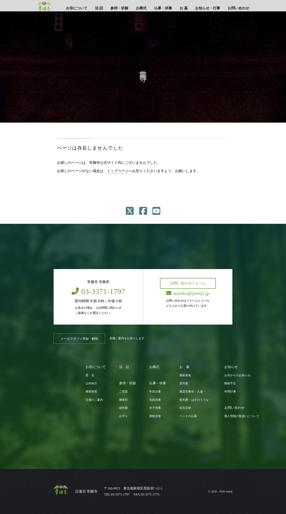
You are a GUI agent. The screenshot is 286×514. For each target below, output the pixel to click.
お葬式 (141, 8)
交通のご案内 (94, 399)
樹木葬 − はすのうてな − (195, 399)
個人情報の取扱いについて (241, 416)
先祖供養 (155, 399)
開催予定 (230, 383)
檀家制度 (91, 391)
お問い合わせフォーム (188, 283)
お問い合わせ (238, 8)
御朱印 (123, 399)
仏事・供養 (163, 8)
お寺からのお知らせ (237, 375)
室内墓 (183, 383)
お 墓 (184, 8)
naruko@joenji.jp (187, 293)
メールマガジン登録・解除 (79, 338)
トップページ (117, 171)
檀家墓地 (185, 375)
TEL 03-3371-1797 (116, 494)
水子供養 (155, 407)
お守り (123, 416)
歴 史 (90, 375)
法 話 (99, 8)
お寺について (76, 8)
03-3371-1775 (150, 494)
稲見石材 (185, 407)
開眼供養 (155, 416)
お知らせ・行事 (207, 8)
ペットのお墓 (188, 416)
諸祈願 (123, 407)
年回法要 (155, 391)
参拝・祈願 (119, 8)
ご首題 (123, 391)
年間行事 (230, 391)
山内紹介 (91, 383)
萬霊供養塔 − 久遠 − (192, 391)
